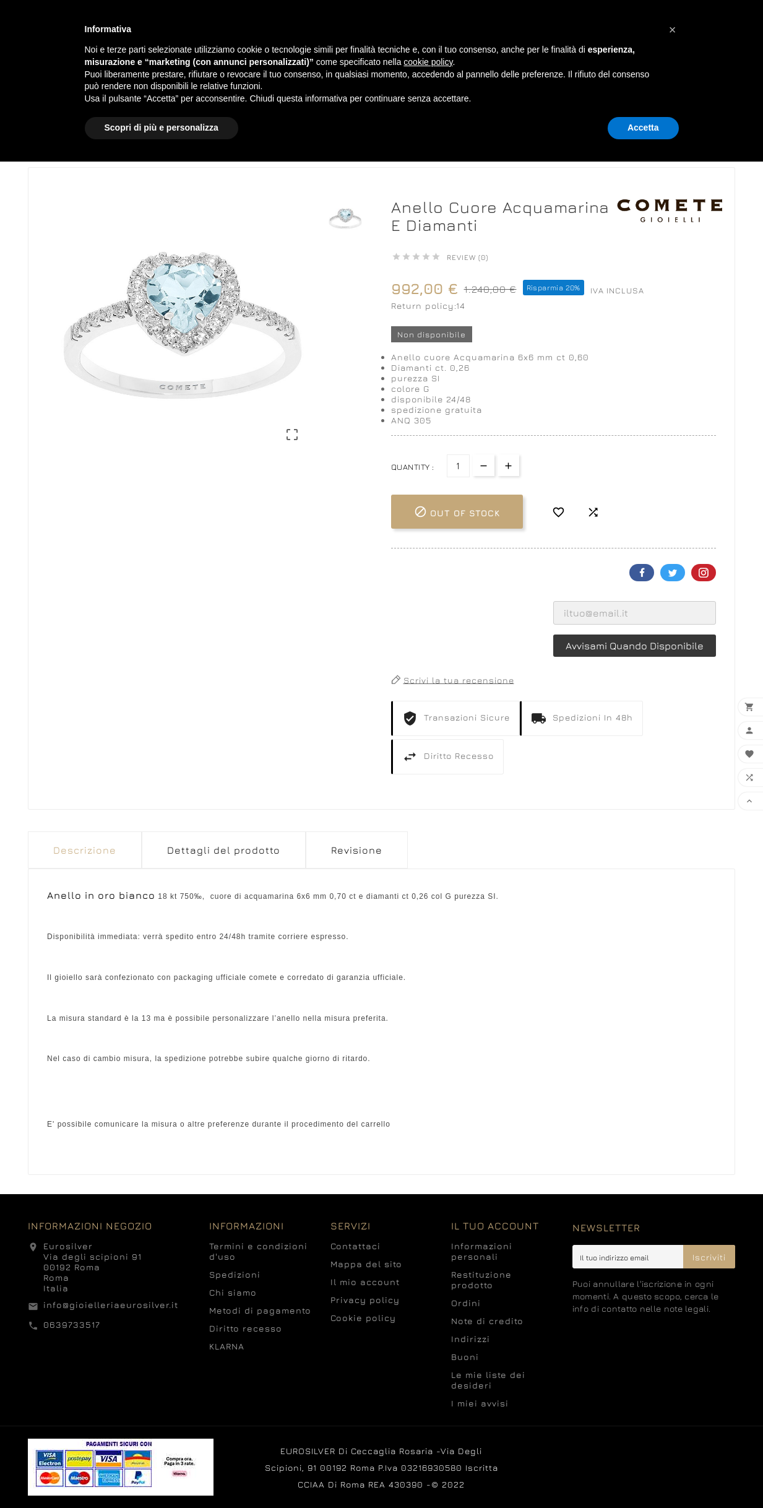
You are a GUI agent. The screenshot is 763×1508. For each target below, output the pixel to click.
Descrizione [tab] (84, 850)
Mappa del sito (366, 1264)
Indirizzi (470, 1338)
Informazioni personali (481, 1251)
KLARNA (226, 1346)
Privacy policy (365, 1299)
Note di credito (487, 1320)
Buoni (465, 1356)
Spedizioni (235, 1274)
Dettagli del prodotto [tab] (223, 850)
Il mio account (365, 1281)
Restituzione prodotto (481, 1279)
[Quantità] (458, 465)
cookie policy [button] (427, 62)
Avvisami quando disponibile (635, 645)
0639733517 (71, 1324)
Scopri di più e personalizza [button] (161, 127)
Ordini (466, 1303)
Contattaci (355, 1246)
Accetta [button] (643, 127)
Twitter (672, 572)
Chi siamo (233, 1292)
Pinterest (703, 572)
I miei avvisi (480, 1403)
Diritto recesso (245, 1328)
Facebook (641, 572)
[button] (673, 30)
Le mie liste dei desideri (488, 1379)
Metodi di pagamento (260, 1310)
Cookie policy (363, 1317)
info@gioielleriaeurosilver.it (110, 1304)
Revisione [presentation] (356, 850)
